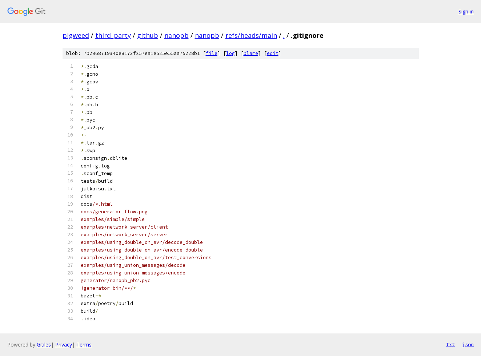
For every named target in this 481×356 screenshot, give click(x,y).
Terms (84, 344)
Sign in (466, 11)
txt (450, 344)
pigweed (76, 35)
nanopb (176, 35)
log (230, 53)
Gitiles (44, 344)
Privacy (63, 344)
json (468, 344)
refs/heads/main (251, 35)
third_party (113, 35)
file (211, 53)
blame (251, 53)
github (147, 35)
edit (272, 53)
